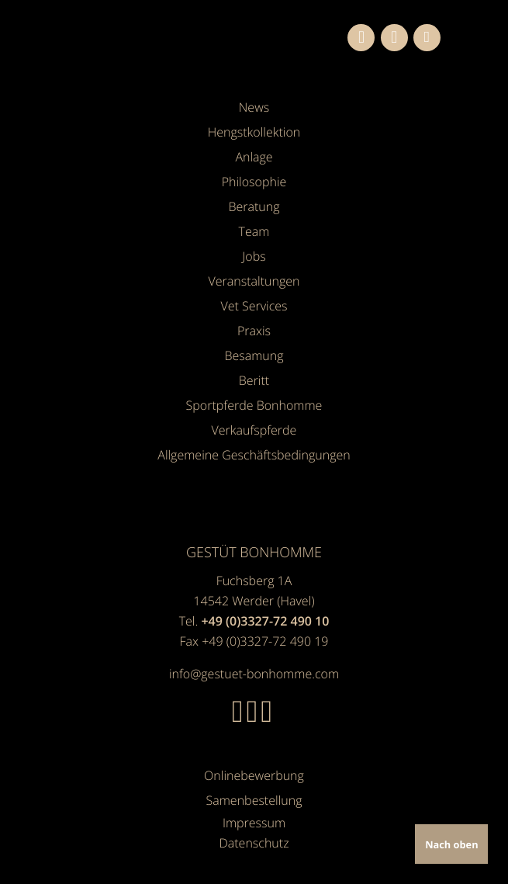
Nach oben (451, 844)
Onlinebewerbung (254, 775)
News (254, 107)
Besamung (253, 355)
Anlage (253, 156)
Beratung (253, 206)
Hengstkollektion (254, 131)
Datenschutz (254, 842)
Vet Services (253, 305)
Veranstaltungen (254, 280)
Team (254, 231)
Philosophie (254, 181)
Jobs (253, 256)
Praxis (254, 330)
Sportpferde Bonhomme (254, 405)
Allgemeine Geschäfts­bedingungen (253, 454)
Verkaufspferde (254, 430)
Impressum (254, 822)
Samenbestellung (254, 800)
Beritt (254, 380)
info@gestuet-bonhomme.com (254, 673)
